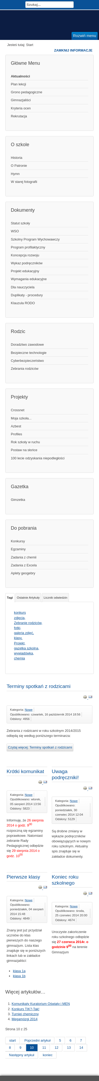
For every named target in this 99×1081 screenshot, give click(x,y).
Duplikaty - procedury (27, 295)
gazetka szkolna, (26, 648)
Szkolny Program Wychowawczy (35, 239)
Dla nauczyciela (23, 287)
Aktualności (20, 76)
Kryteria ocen (21, 108)
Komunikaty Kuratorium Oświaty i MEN (41, 1004)
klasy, (18, 638)
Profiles (16, 434)
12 (56, 1048)
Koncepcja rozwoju (25, 255)
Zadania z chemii (23, 557)
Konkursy (18, 541)
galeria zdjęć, (24, 633)
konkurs (20, 613)
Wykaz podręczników (27, 263)
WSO (15, 231)
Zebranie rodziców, (28, 623)
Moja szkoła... (21, 418)
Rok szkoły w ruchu (25, 442)
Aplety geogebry (23, 573)
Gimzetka (18, 500)
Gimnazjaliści (21, 100)
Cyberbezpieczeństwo (27, 361)
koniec (48, 1055)
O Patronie (19, 166)
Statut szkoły (20, 223)
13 (69, 1048)
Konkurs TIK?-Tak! (25, 1009)
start (12, 1040)
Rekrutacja (19, 116)
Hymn (15, 174)
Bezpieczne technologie (28, 353)
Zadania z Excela (24, 565)
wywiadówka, (24, 653)
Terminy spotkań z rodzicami (38, 686)
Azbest (16, 426)
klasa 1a (19, 971)
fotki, (17, 628)
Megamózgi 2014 (24, 1019)
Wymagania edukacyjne (29, 279)
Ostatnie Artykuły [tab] (28, 597)
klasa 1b (19, 976)
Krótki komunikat (25, 771)
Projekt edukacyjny (25, 271)
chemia (19, 658)
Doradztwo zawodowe (27, 345)
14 (81, 1048)
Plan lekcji (18, 84)
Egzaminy (18, 549)
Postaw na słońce (24, 450)
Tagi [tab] (10, 597)
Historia (16, 158)
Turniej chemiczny (25, 1014)
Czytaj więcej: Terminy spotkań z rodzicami (40, 747)
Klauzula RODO (23, 303)
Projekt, (19, 643)
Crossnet (17, 410)
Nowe (28, 709)
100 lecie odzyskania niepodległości (37, 458)
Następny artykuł (21, 1055)
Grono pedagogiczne (26, 92)
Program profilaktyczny (28, 247)
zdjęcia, (19, 618)
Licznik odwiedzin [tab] (55, 597)
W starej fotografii (24, 182)
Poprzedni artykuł (37, 1040)
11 (44, 1048)
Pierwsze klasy (23, 877)
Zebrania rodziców (25, 369)
